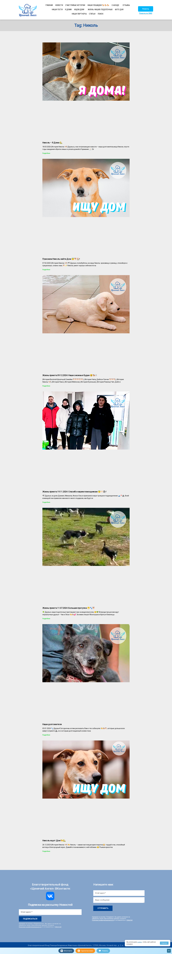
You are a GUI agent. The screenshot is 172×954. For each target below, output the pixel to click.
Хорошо (164, 943)
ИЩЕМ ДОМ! (79, 9)
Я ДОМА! (68, 9)
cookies (139, 942)
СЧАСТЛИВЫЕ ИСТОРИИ (75, 5)
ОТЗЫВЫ (126, 5)
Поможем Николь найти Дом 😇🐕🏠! (61, 259)
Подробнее (46, 153)
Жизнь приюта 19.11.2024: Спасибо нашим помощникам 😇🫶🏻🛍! (74, 491)
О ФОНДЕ (115, 5)
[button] (145, 9)
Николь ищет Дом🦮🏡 (54, 840)
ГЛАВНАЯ (49, 5)
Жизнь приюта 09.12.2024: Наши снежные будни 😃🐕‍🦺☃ (69, 375)
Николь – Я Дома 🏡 (52, 142)
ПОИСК (100, 14)
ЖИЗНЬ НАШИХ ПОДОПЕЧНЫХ (100, 9)
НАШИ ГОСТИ (57, 9)
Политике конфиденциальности (30, 926)
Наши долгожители (52, 724)
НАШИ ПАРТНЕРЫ (79, 14)
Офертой (58, 926)
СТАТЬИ (92, 14)
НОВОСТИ (59, 5)
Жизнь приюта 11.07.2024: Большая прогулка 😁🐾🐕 (68, 608)
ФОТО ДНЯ (119, 9)
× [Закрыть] (169, 950)
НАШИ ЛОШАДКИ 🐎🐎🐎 (98, 5)
